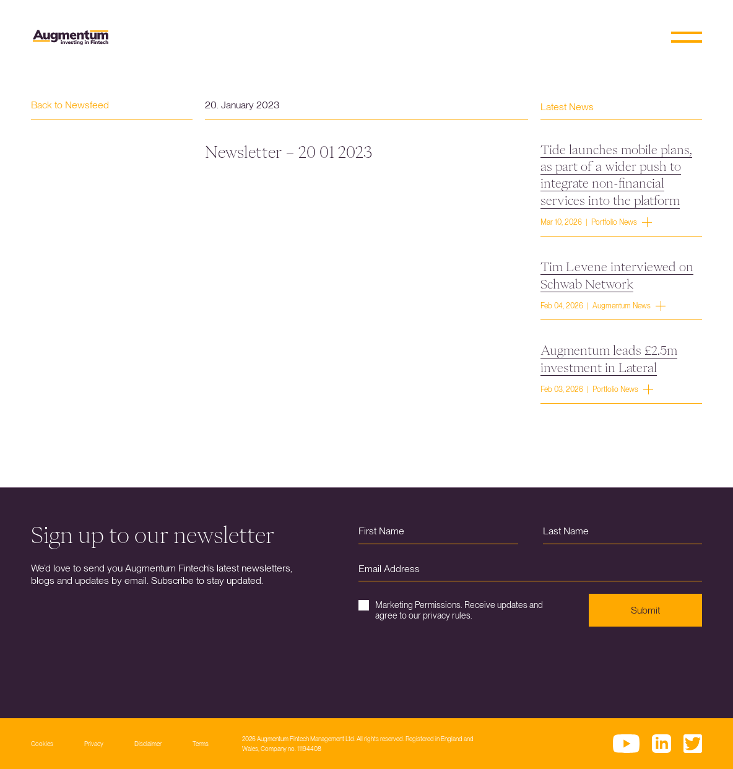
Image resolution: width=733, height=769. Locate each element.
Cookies (42, 743)
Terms (201, 743)
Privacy (93, 743)
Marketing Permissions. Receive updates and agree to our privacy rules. (450, 610)
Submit (645, 610)
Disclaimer (148, 743)
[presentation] (452, 663)
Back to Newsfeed (70, 105)
